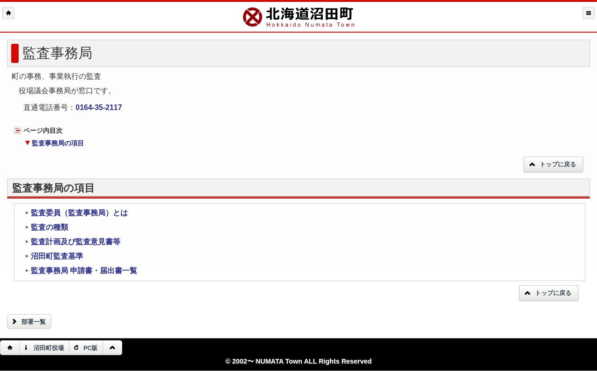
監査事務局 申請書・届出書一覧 (81, 271)
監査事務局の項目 (54, 143)
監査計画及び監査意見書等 (72, 242)
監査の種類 (46, 227)
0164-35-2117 (99, 107)
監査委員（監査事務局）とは (76, 213)
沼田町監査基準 (54, 256)
